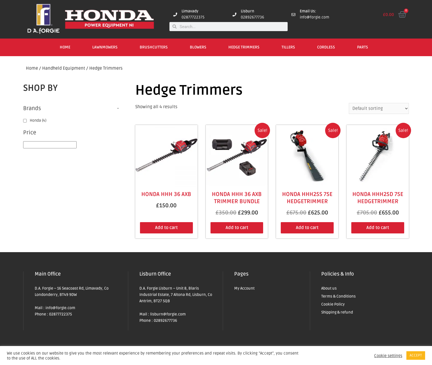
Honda (38, 120)
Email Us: (308, 11)
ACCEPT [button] (416, 355)
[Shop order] (379, 108)
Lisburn (247, 11)
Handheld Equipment (63, 68)
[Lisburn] (234, 15)
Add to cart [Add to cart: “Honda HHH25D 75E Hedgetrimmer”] (377, 227)
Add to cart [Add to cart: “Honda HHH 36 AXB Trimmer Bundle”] (237, 227)
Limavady (190, 11)
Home (65, 47)
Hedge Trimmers (244, 47)
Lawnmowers (105, 47)
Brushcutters (154, 47)
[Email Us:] (293, 15)
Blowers (198, 47)
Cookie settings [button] (388, 355)
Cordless (326, 47)
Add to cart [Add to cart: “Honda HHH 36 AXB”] (166, 227)
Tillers (288, 47)
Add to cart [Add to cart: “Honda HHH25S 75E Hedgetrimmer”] (307, 227)
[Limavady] (175, 15)
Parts (362, 47)
